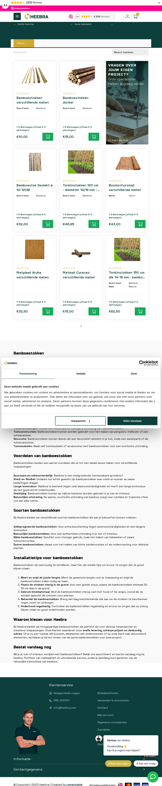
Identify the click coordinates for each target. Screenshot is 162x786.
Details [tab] (81, 373)
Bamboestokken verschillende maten (32, 100)
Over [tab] (134, 373)
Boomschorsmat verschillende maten (125, 187)
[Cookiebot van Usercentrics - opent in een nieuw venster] (142, 363)
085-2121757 (61, 700)
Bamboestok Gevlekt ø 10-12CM (34, 187)
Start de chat (119, 140)
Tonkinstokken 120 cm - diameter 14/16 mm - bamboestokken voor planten (80, 187)
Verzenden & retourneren (113, 700)
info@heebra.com (65, 707)
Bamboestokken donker (75, 100)
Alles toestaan (132, 420)
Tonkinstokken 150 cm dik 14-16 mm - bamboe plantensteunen (127, 274)
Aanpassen (80, 420)
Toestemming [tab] (28, 373)
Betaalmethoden (107, 693)
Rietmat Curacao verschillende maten (79, 274)
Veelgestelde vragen (67, 693)
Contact (102, 707)
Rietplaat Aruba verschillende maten (32, 274)
